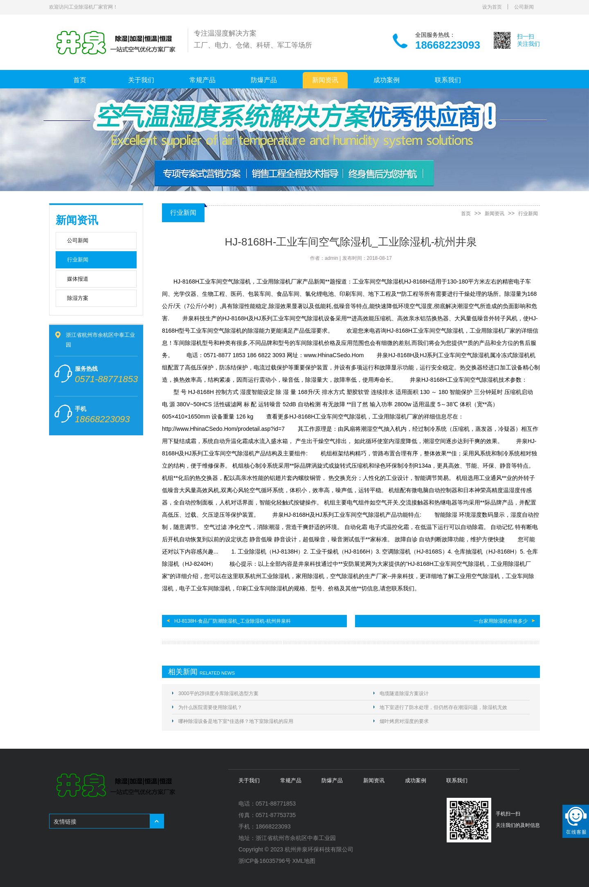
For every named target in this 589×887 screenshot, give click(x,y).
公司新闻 (524, 7)
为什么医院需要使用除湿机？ (210, 707)
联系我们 (448, 80)
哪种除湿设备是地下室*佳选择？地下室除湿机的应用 (235, 721)
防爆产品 (264, 80)
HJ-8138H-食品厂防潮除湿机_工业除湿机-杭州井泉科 (232, 621)
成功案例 (386, 80)
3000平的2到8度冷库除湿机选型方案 (218, 693)
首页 (79, 80)
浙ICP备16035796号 (264, 861)
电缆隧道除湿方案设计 (404, 693)
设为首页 (492, 7)
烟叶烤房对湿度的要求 (404, 721)
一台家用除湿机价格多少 (501, 621)
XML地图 (304, 861)
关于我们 (141, 80)
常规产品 (202, 80)
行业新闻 (77, 260)
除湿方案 (77, 298)
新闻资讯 (325, 80)
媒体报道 (77, 279)
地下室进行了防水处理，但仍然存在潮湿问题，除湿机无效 (443, 707)
